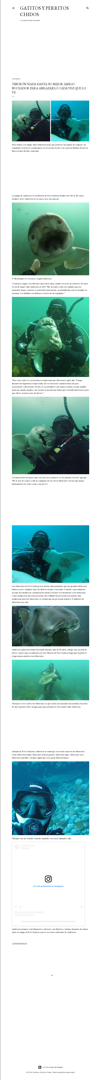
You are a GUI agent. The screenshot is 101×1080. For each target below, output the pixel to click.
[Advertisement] (50, 52)
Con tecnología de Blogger (50, 1067)
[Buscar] (87, 7)
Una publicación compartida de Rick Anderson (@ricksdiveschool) (48, 921)
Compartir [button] (16, 79)
